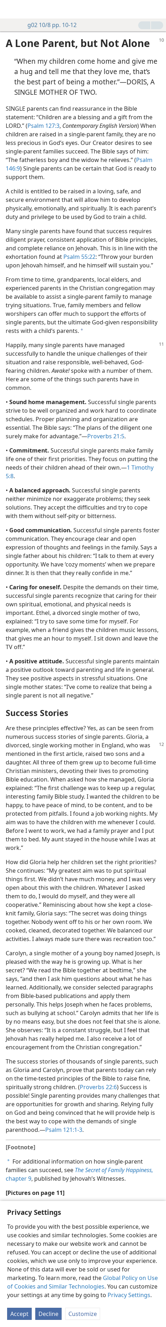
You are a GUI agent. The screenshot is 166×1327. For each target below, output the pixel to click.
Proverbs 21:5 (105, 436)
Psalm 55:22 (79, 257)
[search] (157, 9)
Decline (48, 1314)
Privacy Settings (129, 1295)
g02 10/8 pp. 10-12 (48, 25)
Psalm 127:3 (43, 126)
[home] (10, 9)
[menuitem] (10, 9)
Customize (82, 1314)
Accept (19, 1314)
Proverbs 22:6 (98, 1087)
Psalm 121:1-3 (63, 1130)
